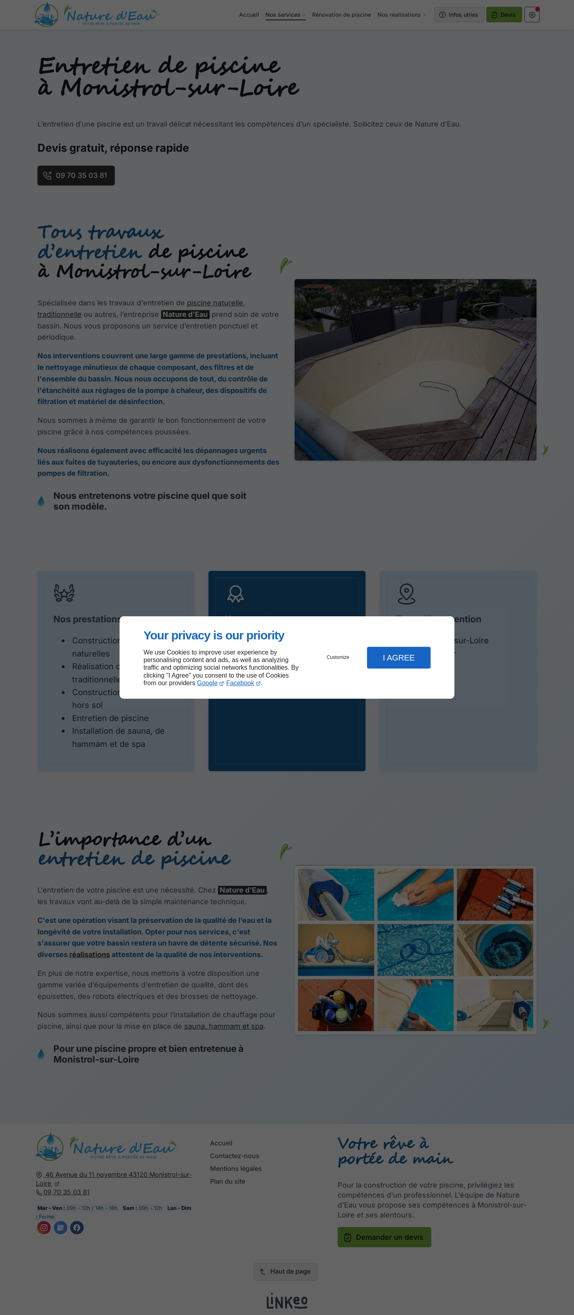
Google (207, 683)
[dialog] (287, 657)
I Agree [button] (399, 657)
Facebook (240, 683)
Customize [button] (338, 657)
